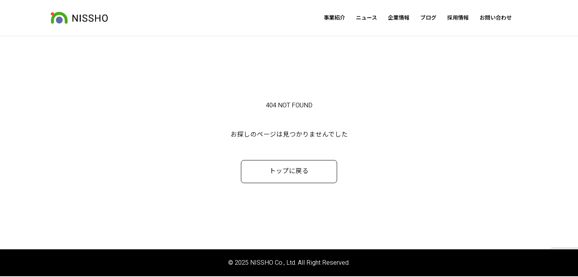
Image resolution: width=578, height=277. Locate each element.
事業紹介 (348, 18)
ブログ (442, 18)
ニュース (380, 18)
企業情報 (413, 18)
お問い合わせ (510, 18)
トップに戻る (289, 172)
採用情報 (472, 18)
